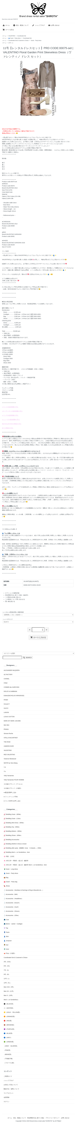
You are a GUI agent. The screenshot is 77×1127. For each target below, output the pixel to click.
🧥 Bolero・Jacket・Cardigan (13, 924)
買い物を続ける (10, 601)
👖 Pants (6, 932)
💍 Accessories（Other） (12, 915)
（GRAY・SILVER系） (11, 1046)
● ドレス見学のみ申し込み (12, 801)
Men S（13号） (9, 995)
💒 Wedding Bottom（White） (13, 831)
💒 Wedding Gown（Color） (13, 818)
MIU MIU (6, 725)
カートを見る (8, 29)
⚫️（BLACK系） (9, 1004)
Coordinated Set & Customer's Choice (18, 40)
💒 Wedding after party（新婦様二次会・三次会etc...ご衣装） (23, 848)
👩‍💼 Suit (6, 945)
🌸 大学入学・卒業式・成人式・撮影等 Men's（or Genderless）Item (25, 865)
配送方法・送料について (11, 1089)
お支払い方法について (11, 1084)
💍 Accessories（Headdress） (13, 898)
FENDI (6, 700)
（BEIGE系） (8, 1054)
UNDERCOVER (9, 746)
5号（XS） (7, 966)
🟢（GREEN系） (9, 1042)
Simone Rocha (8, 733)
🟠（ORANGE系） (10, 1016)
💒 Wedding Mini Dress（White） (14, 823)
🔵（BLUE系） (8, 1033)
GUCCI (6, 708)
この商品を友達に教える (13, 597)
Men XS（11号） (9, 991)
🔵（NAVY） (8, 1037)
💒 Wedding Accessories (11, 839)
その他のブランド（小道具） (13, 788)
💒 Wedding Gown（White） (13, 814)
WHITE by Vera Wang (10, 763)
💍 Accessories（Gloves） (12, 911)
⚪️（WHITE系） (9, 1008)
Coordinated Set (21, 36)
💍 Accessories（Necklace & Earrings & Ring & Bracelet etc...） (24, 890)
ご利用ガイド (8, 1076)
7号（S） (7, 970)
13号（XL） (7, 983)
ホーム (6, 25)
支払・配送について (21, 25)
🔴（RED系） (8, 1021)
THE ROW (7, 742)
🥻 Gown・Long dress (11, 869)
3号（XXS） (8, 962)
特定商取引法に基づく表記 (35, 1118)
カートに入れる (38, 637)
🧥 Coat (6, 919)
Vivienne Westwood (10, 759)
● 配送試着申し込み (10, 792)
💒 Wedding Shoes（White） (13, 835)
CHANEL (6, 679)
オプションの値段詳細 (12, 593)
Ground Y (7, 704)
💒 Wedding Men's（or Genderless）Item (17, 852)
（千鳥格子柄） (9, 1058)
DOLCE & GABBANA (10, 691)
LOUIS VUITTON (9, 716)
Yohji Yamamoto (9, 775)
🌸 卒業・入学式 (9, 856)
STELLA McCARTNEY (11, 737)
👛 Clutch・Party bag (10, 882)
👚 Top (6, 928)
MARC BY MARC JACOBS (12, 721)
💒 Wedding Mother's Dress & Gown (15, 844)
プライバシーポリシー (53, 1118)
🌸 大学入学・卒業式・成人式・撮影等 (16, 860)
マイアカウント (9, 1093)
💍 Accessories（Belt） (11, 894)
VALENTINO (11, 36)
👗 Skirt (6, 936)
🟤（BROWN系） (9, 1025)
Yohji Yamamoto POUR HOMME (14, 780)
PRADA (6, 729)
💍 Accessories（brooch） (12, 903)
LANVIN (6, 712)
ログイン (6, 1101)
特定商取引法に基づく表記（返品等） (17, 595)
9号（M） (7, 974)
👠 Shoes (7, 886)
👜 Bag (6, 877)
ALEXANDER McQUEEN (11, 670)
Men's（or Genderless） (11, 999)
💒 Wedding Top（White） (12, 827)
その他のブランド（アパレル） (13, 784)
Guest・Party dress (36, 40)
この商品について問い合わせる (15, 599)
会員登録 (6, 1097)
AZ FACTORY (8, 674)
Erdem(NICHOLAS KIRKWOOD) (14, 695)
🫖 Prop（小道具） (10, 953)
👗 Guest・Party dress (14, 38)
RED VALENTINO (9, 754)
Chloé (5, 683)
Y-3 (5, 767)
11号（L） (11, 43)
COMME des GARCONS (11, 687)
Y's (5, 771)
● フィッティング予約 (11, 796)
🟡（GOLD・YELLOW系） (12, 1012)
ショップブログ (38, 25)
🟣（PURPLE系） (9, 1029)
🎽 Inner (6, 949)
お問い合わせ (53, 25)
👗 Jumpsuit (7, 940)
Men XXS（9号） (9, 987)
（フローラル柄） (9, 1063)
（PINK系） (7, 1050)
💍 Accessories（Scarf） (11, 907)
